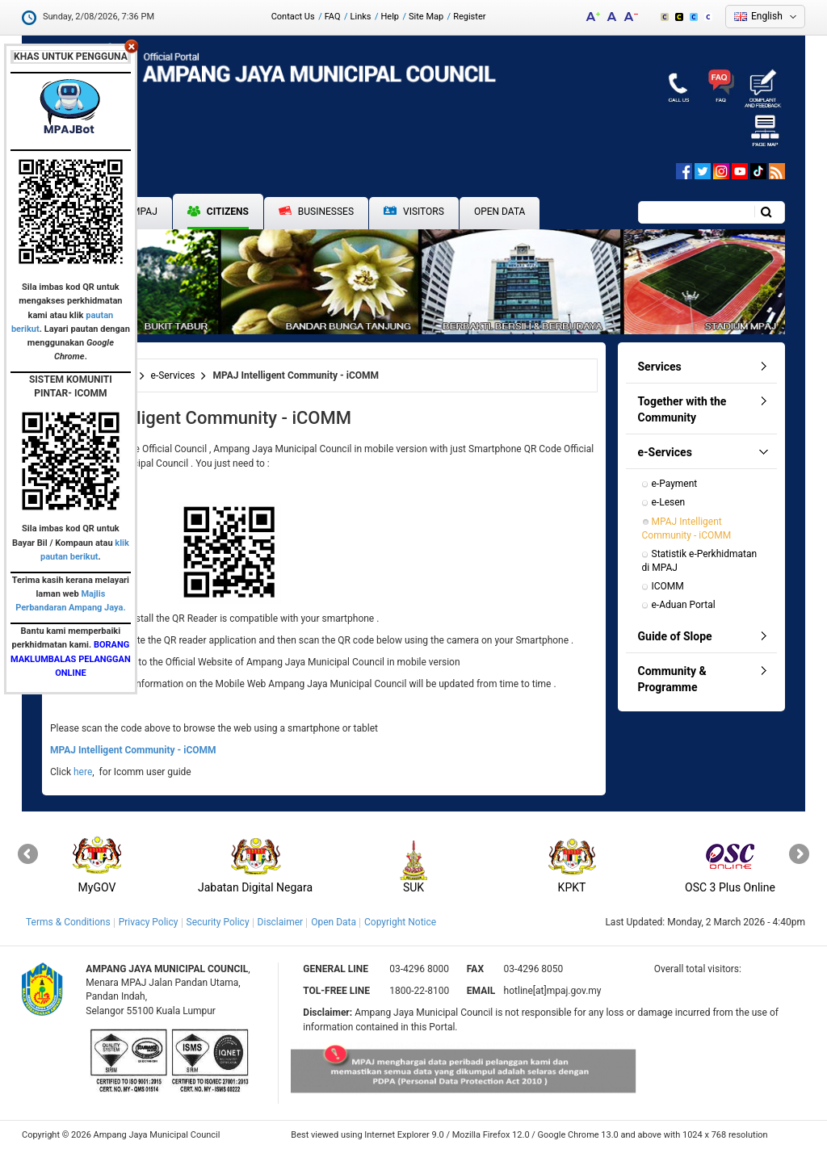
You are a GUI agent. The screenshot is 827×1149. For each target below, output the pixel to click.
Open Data (500, 211)
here (82, 772)
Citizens (218, 211)
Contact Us (293, 16)
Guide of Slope (675, 636)
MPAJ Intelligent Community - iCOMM (687, 528)
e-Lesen (669, 502)
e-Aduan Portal (684, 604)
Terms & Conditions (68, 922)
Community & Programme (672, 679)
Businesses (316, 211)
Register (469, 16)
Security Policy (218, 922)
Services (660, 366)
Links (361, 16)
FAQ (333, 16)
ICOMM (668, 586)
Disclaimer (281, 922)
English (767, 16)
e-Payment (675, 483)
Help (389, 16)
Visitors (414, 212)
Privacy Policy (148, 922)
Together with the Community (682, 409)
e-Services (173, 375)
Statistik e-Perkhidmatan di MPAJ (701, 560)
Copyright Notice (400, 922)
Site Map (426, 16)
